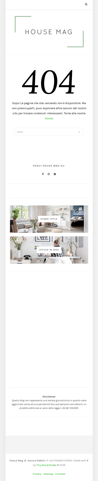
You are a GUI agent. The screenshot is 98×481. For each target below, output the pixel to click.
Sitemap (48, 474)
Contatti (60, 474)
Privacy (37, 474)
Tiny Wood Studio (46, 465)
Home (49, 118)
